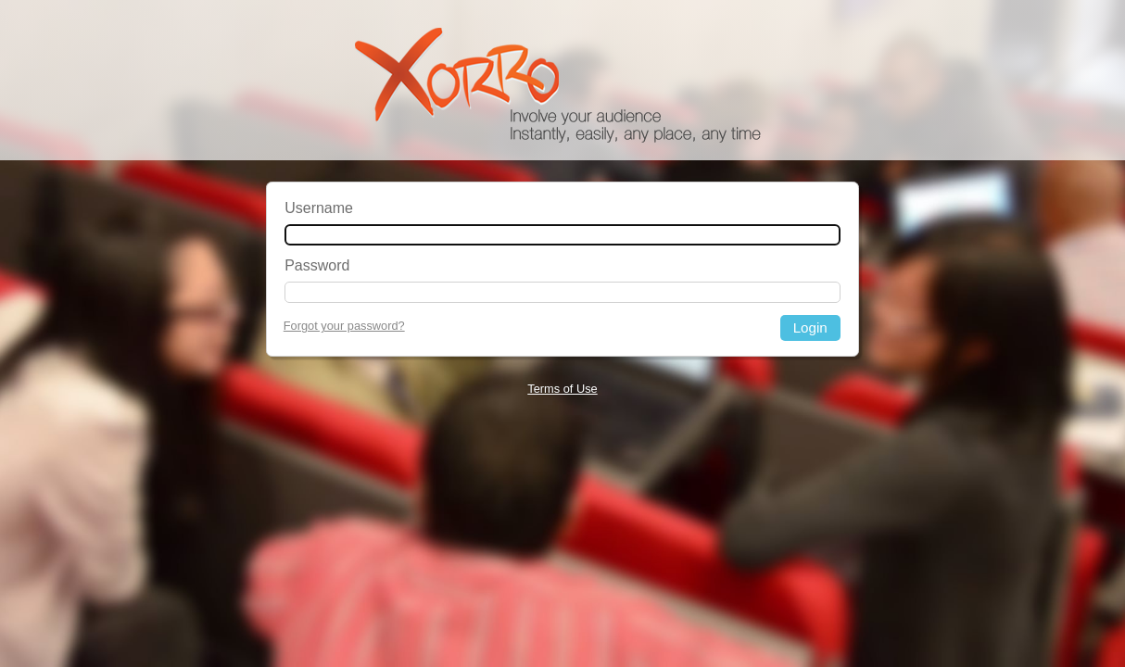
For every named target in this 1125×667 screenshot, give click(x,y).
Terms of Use (562, 389)
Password (316, 265)
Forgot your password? (344, 326)
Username (318, 208)
